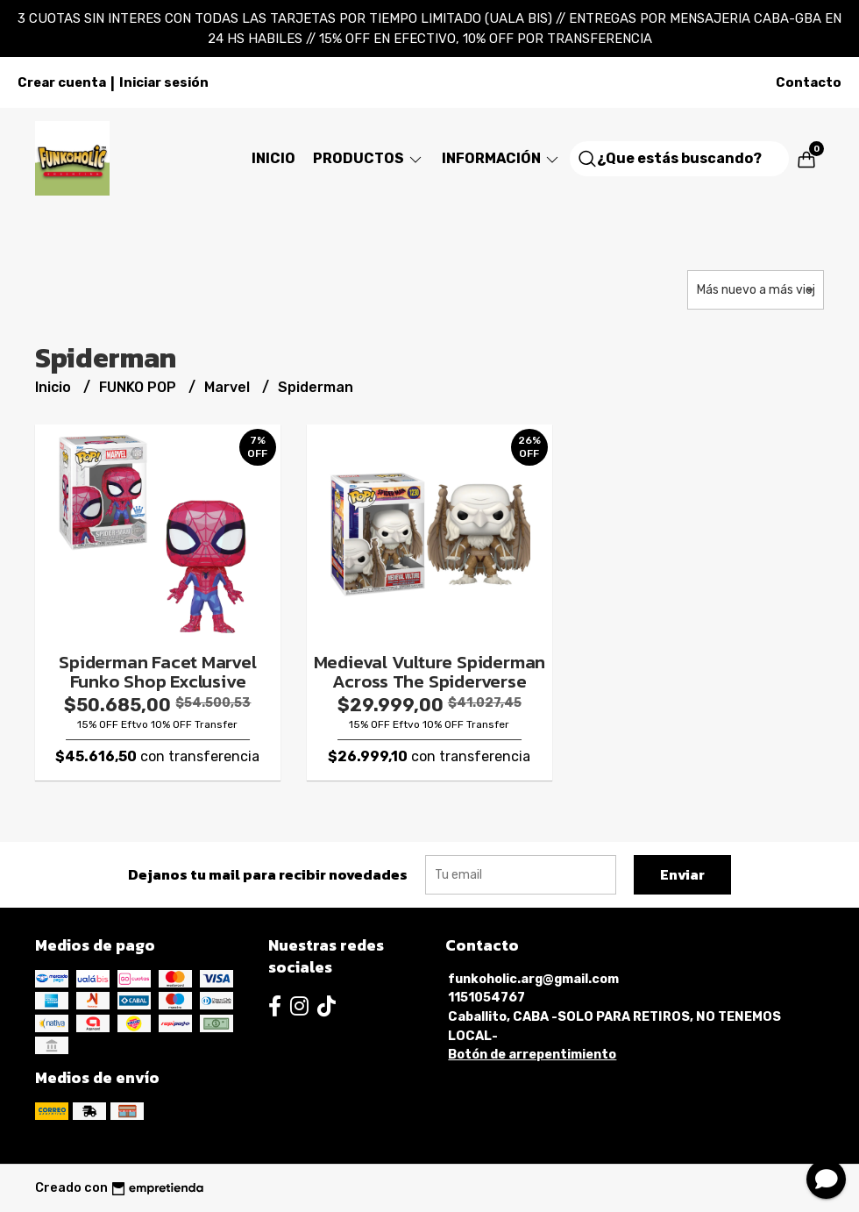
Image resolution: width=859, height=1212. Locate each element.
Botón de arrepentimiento (532, 1054)
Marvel (228, 387)
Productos (368, 158)
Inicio (273, 158)
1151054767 (486, 997)
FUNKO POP (139, 387)
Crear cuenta (62, 82)
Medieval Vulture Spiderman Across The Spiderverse (430, 671)
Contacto (808, 82)
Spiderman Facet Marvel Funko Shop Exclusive (157, 671)
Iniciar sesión (164, 82)
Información (501, 158)
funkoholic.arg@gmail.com (533, 979)
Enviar (682, 874)
